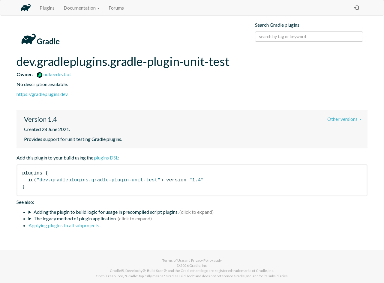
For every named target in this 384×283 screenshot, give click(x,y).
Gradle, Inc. (198, 265)
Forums (116, 7)
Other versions (344, 119)
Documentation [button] (82, 7)
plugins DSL (106, 157)
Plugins (47, 7)
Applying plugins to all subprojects (64, 225)
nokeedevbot (54, 74)
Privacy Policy (202, 260)
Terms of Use (173, 260)
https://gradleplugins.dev (42, 94)
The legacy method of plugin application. (75, 218)
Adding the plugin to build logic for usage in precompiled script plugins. (106, 212)
